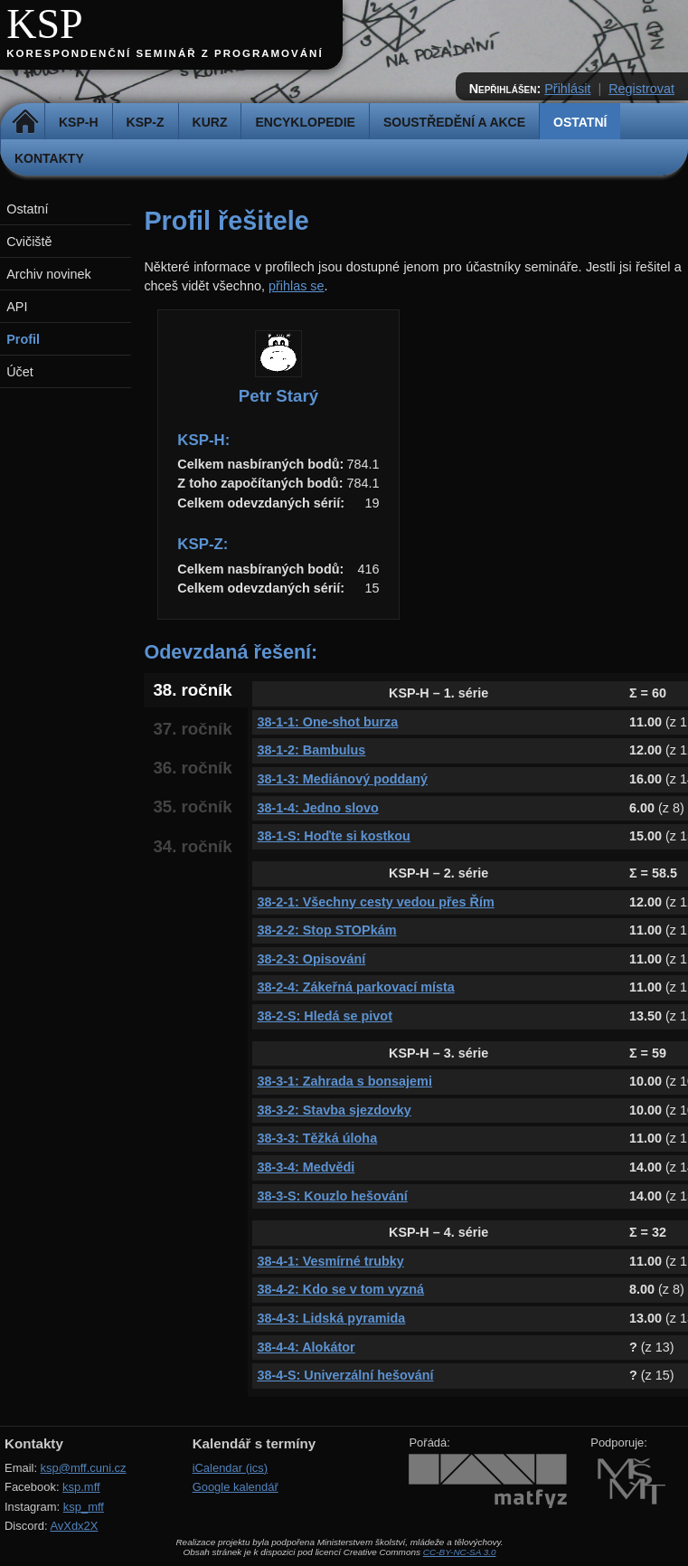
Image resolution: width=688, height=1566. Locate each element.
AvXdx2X (74, 1526)
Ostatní (580, 122)
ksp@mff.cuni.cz (84, 1468)
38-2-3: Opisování (311, 959)
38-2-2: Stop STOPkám (326, 930)
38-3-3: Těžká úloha (317, 1138)
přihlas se (297, 286)
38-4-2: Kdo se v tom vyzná (340, 1289)
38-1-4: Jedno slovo (317, 808)
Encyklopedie (304, 122)
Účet (19, 372)
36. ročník (192, 767)
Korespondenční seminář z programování (164, 53)
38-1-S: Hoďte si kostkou (333, 836)
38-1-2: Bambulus (311, 750)
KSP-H (79, 122)
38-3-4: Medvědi (305, 1167)
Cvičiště (29, 241)
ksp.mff (81, 1487)
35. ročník (192, 806)
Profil (23, 339)
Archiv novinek (48, 274)
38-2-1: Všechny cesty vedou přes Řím (375, 902)
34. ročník (192, 846)
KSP (44, 24)
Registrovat (641, 88)
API (16, 306)
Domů (24, 122)
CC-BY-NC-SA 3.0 (459, 1552)
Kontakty (49, 158)
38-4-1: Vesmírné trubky (330, 1261)
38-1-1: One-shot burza (327, 722)
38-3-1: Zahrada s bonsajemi (344, 1081)
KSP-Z (146, 122)
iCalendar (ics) (231, 1468)
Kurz (210, 122)
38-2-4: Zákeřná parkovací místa (355, 987)
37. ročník (192, 728)
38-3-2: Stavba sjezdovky (333, 1110)
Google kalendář (235, 1487)
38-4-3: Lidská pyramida (331, 1318)
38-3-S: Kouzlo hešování (332, 1196)
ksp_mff (83, 1507)
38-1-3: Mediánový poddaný (342, 779)
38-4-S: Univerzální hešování (345, 1375)
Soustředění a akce (454, 122)
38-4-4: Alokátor (305, 1347)
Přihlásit (567, 88)
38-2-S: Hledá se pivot (324, 1016)
